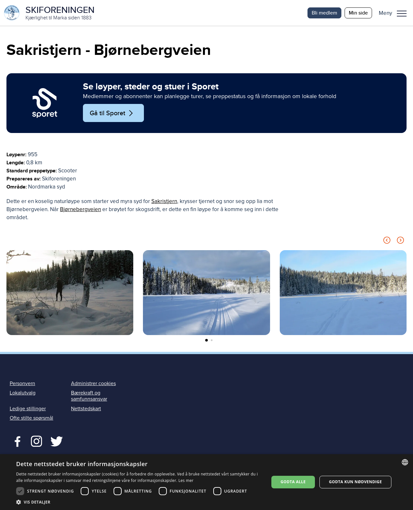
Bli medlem (324, 12)
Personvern (22, 383)
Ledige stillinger (28, 408)
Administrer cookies (93, 383)
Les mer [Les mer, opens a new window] (186, 480)
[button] (395, 13)
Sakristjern (164, 201)
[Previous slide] (387, 241)
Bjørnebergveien (80, 209)
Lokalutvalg (22, 393)
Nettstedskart (86, 408)
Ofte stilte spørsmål (31, 418)
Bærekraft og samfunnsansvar (89, 396)
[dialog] (206, 482)
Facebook (16, 440)
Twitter (36, 440)
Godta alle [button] (293, 481)
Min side (358, 12)
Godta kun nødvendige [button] (355, 481)
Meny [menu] (402, 13)
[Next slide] (400, 241)
